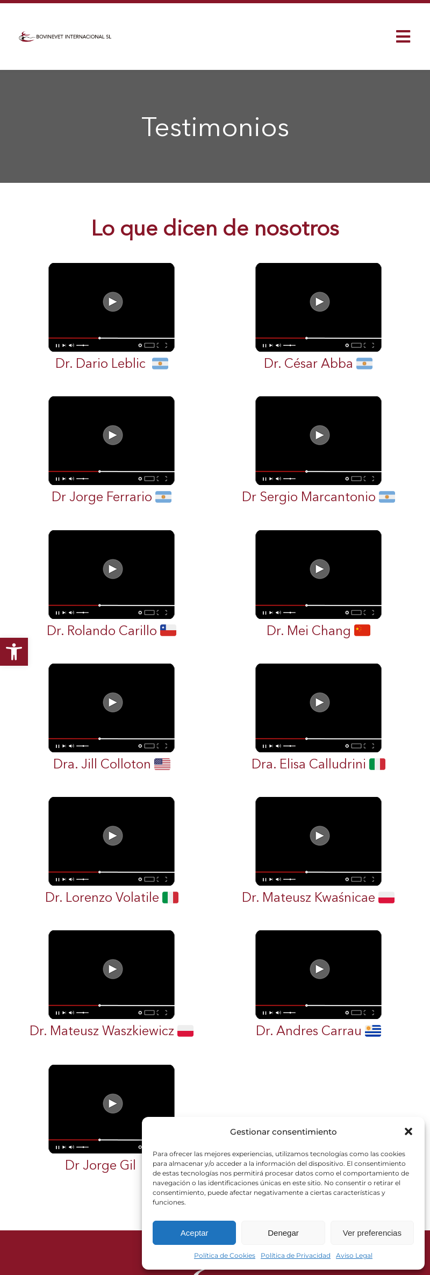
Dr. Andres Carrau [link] (318, 984)
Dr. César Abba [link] (318, 316)
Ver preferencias (372, 1232)
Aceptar (195, 1232)
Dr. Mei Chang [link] (318, 584)
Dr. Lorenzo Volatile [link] (111, 850)
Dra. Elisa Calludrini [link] (318, 717)
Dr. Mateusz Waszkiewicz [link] (112, 984)
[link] (14, 652)
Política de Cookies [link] (224, 1255)
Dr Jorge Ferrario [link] (111, 450)
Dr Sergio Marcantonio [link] (318, 450)
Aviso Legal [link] (354, 1255)
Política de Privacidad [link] (296, 1255)
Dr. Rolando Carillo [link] (111, 584)
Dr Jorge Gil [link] (111, 1118)
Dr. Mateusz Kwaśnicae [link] (318, 850)
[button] (408, 1131)
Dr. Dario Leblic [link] (111, 316)
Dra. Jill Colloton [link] (111, 717)
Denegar (283, 1232)
